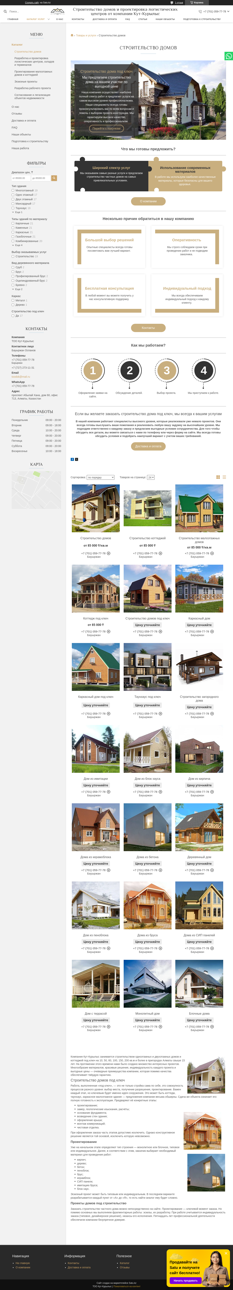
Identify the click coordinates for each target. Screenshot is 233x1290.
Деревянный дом (199, 857)
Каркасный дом (199, 618)
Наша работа (20, 148)
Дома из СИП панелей (199, 935)
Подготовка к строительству (202, 19)
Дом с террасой (96, 1013)
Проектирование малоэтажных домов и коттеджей (33, 73)
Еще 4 (18, 245)
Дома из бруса (147, 935)
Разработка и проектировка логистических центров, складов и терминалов (34, 61)
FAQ (127, 19)
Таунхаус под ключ (147, 696)
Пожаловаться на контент (126, 1286)
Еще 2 (18, 289)
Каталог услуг (36, 19)
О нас (59, 19)
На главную (23, 1263)
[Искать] (5, 11)
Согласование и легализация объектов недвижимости (32, 96)
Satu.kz (132, 1283)
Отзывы (17, 113)
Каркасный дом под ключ (95, 696)
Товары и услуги (86, 35)
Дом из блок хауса (147, 778)
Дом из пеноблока (95, 935)
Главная (13, 19)
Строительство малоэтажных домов (199, 540)
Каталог (17, 44)
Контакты (78, 19)
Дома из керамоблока (95, 857)
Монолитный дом (147, 1013)
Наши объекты (165, 19)
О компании (148, 201)
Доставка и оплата (105, 19)
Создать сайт (32, 2)
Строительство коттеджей (147, 538)
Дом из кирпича (199, 778)
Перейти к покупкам (106, 128)
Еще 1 (18, 212)
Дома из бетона (148, 857)
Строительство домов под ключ (147, 618)
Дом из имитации (96, 778)
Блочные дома (199, 1013)
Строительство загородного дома (199, 698)
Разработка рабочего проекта (33, 88)
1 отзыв (179, 2)
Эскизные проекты (26, 81)
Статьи (142, 19)
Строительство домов (28, 51)
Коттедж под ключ (95, 618)
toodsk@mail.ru (21, 376)
